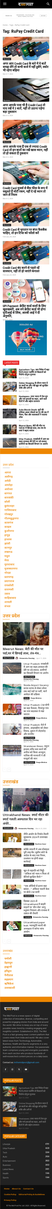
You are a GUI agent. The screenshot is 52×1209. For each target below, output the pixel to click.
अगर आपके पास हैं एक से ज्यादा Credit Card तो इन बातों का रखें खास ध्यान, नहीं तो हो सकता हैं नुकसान (25, 150)
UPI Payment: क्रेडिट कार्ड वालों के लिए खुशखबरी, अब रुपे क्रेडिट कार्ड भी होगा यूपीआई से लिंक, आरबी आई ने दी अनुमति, (24, 311)
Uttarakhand (8, 828)
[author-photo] (17, 658)
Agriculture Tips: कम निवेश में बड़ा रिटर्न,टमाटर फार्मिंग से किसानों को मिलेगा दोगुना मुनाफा (34, 372)
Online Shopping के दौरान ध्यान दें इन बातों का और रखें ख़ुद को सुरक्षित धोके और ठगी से (33, 385)
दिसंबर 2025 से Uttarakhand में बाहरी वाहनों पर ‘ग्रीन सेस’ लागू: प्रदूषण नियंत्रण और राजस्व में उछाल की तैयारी (36, 907)
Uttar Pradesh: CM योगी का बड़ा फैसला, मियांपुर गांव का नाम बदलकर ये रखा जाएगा (36, 710)
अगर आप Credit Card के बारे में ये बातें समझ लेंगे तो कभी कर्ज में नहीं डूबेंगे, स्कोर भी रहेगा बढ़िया (25, 67)
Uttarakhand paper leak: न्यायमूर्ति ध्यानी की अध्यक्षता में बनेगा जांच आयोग (35, 927)
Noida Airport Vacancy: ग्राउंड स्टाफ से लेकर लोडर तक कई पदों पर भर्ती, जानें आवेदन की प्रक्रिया (36, 690)
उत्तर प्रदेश (11, 616)
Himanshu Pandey (27, 658)
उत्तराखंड (10, 782)
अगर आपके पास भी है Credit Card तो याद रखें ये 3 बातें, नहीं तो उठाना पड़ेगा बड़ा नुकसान (24, 108)
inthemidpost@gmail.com (26, 1062)
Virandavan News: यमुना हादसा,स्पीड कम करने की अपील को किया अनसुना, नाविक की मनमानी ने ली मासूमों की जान (36, 752)
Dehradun (28, 935)
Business (7, 59)
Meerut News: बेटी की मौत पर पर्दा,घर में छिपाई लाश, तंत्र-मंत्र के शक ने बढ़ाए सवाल (32, 428)
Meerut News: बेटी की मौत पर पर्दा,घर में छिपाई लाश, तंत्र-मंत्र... (23, 651)
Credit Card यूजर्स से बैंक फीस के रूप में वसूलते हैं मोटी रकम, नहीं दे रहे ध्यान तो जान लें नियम (25, 191)
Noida (26, 698)
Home (5, 25)
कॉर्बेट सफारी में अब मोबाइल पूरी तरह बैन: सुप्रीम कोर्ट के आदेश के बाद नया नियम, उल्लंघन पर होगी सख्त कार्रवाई (36, 855)
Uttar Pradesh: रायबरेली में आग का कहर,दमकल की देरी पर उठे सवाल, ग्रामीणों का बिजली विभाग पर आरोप (34, 441)
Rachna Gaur (40, 844)
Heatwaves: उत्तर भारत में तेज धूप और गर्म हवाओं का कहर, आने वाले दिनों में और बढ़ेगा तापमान (33, 399)
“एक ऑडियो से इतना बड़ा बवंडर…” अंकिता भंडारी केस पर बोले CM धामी (36, 889)
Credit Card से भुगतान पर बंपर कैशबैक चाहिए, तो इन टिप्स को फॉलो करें (25, 231)
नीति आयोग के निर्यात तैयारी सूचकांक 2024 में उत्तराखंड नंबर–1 (36, 837)
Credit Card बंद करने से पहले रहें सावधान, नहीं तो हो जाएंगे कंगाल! (21, 269)
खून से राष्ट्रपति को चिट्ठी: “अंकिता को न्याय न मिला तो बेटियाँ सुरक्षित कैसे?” (36, 874)
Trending (27, 917)
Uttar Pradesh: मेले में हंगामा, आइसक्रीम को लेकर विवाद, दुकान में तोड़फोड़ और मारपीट (36, 730)
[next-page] (9, 770)
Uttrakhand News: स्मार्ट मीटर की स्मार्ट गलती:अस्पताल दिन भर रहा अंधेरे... (25, 819)
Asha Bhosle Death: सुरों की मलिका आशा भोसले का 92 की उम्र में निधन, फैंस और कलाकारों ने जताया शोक (34, 413)
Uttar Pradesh (8, 658)
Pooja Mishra (36, 698)
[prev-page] (4, 770)
